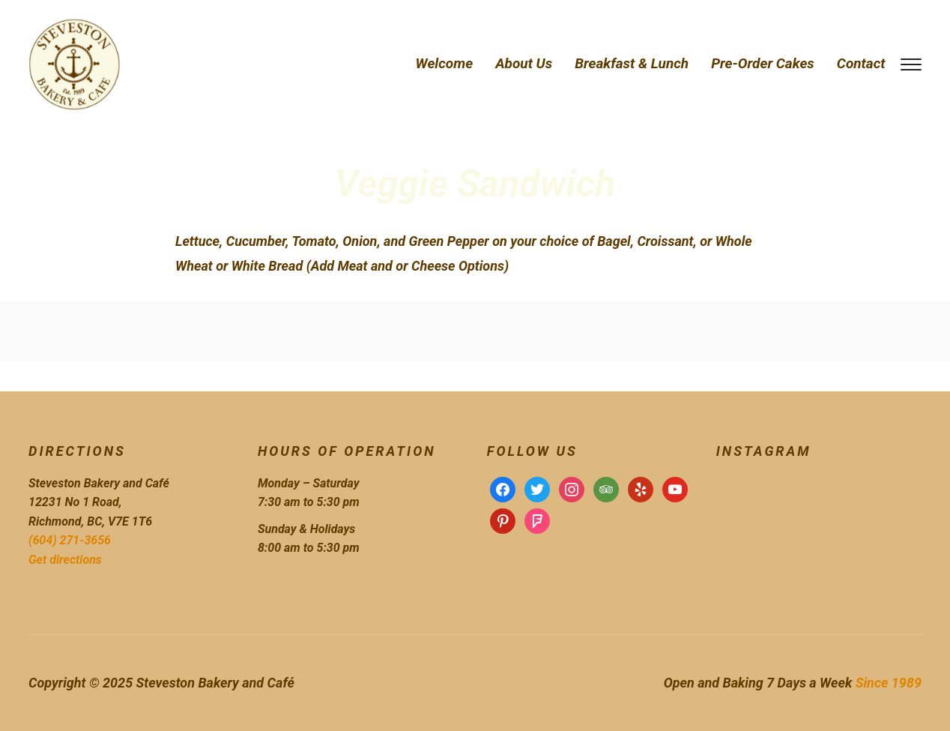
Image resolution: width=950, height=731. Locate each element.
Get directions (65, 560)
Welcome (445, 63)
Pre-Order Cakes (762, 63)
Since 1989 (889, 683)
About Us (523, 63)
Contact (861, 63)
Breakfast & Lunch (632, 63)
